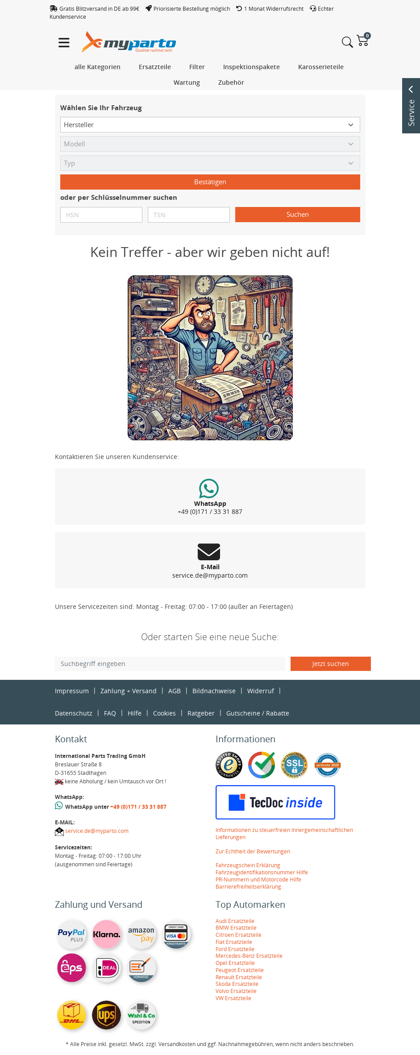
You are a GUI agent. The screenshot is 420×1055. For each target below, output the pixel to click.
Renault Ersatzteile (239, 977)
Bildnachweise (214, 691)
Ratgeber (201, 713)
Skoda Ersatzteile (237, 984)
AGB (174, 691)
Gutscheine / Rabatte (257, 713)
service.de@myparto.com (97, 831)
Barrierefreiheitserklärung (248, 886)
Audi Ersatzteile (235, 921)
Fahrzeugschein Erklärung (248, 865)
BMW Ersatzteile (236, 927)
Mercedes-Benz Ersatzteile (249, 956)
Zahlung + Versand (128, 691)
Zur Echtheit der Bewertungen (253, 851)
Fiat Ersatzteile (234, 942)
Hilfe (134, 713)
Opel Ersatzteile (235, 963)
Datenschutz (73, 713)
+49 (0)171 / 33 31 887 (138, 807)
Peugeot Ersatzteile (240, 970)
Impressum (72, 691)
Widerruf (260, 691)
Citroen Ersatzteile (239, 935)
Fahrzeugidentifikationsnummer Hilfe (262, 872)
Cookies (164, 713)
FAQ (110, 713)
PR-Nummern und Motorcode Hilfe (258, 879)
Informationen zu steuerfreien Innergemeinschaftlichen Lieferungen (284, 833)
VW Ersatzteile (233, 998)
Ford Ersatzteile (235, 949)
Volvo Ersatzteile (236, 991)
